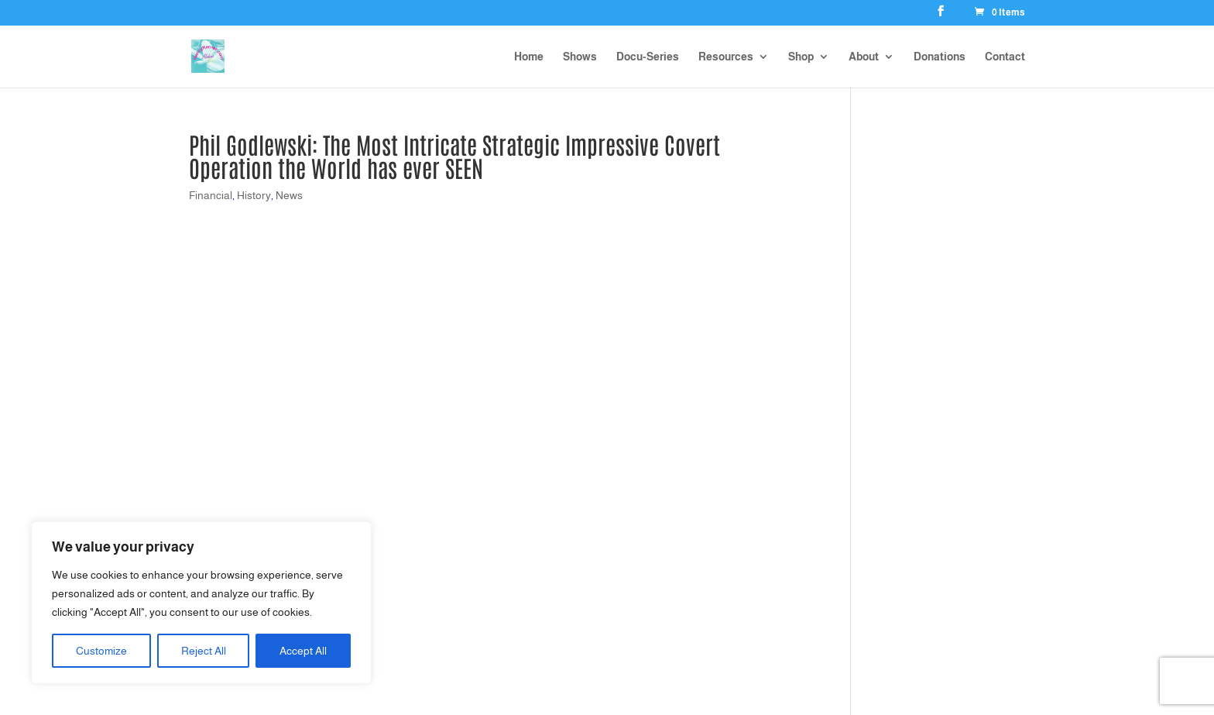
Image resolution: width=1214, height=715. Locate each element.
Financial (210, 195)
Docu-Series (647, 57)
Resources (725, 57)
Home (529, 57)
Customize (101, 651)
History (254, 195)
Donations (939, 57)
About (864, 57)
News (289, 195)
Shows (580, 57)
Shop (801, 57)
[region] (201, 602)
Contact (1005, 57)
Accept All (303, 651)
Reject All (203, 651)
